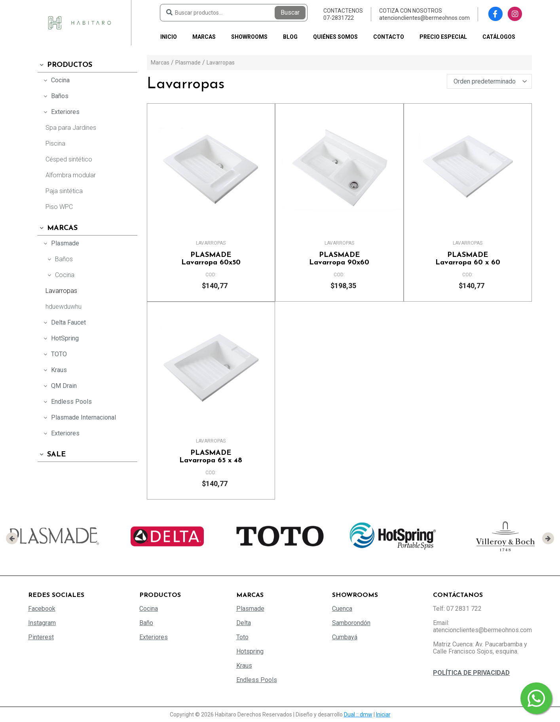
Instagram (42, 623)
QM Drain (59, 386)
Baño (146, 623)
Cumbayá (344, 637)
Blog (290, 37)
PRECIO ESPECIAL (443, 37)
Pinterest (41, 637)
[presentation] (12, 538)
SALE (52, 454)
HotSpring (60, 338)
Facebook (41, 608)
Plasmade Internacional (79, 417)
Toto (242, 637)
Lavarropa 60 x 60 (468, 258)
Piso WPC (59, 207)
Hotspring (250, 651)
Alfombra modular (71, 175)
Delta (243, 623)
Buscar (290, 12)
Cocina (56, 80)
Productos (65, 65)
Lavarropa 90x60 (339, 258)
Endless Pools (67, 401)
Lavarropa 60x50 (211, 258)
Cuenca (342, 608)
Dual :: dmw (358, 714)
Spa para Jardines (71, 127)
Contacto (388, 37)
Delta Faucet (64, 322)
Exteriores (61, 112)
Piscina (55, 143)
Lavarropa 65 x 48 (211, 456)
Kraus (54, 370)
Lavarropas (61, 290)
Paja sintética (64, 191)
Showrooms (249, 37)
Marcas (204, 37)
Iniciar (383, 714)
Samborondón (351, 623)
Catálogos (498, 37)
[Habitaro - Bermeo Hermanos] (79, 22)
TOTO (54, 354)
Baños (55, 96)
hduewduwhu (64, 306)
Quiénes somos (335, 37)
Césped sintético (69, 159)
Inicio (168, 37)
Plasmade (60, 243)
